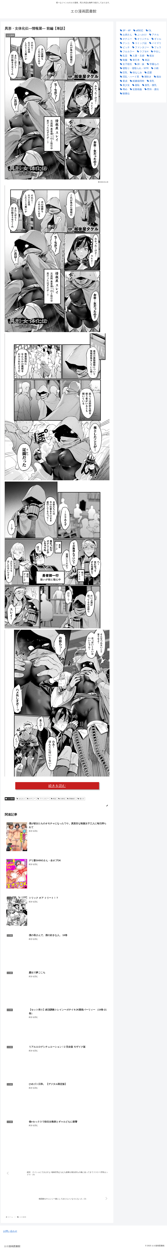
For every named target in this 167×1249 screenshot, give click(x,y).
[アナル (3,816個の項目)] (153, 35)
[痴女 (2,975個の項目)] (157, 77)
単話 (53, 799)
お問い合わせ (10, 1231)
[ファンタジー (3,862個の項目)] (140, 47)
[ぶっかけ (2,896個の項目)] (140, 35)
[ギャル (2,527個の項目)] (155, 39)
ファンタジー (43, 799)
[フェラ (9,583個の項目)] (155, 47)
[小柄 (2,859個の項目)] (154, 68)
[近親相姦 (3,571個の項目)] (135, 89)
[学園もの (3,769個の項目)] (152, 64)
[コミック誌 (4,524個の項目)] (139, 43)
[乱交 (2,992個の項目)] (123, 56)
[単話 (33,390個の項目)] (145, 60)
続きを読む (57, 786)
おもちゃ (21, 799)
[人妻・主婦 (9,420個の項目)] (136, 56)
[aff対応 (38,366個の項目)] (137, 30)
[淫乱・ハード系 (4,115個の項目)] (129, 77)
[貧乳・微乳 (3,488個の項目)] (149, 85)
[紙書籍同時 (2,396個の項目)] (136, 81)
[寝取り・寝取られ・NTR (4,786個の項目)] (134, 68)
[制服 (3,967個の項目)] (123, 60)
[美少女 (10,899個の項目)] (124, 85)
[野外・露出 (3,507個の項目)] (151, 89)
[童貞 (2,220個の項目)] (123, 81)
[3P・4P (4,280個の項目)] (125, 30)
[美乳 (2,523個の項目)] (150, 81)
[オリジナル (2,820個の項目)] (141, 39)
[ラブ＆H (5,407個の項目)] (142, 51)
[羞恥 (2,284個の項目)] (135, 85)
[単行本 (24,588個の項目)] (134, 60)
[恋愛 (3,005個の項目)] (147, 72)
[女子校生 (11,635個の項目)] (125, 64)
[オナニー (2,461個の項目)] (125, 39)
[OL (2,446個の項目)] (148, 30)
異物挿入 (71, 799)
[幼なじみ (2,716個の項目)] (135, 72)
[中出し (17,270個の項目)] (155, 51)
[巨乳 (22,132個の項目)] (123, 72)
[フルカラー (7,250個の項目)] (126, 51)
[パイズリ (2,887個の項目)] (154, 43)
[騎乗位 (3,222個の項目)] (124, 93)
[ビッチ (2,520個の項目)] (124, 47)
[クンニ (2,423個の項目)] (124, 43)
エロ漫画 (9, 799)
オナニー (31, 799)
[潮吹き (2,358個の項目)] (145, 77)
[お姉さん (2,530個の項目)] (125, 35)
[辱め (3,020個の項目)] (123, 89)
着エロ (81, 799)
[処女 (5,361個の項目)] (150, 56)
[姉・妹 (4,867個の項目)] (138, 64)
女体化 (61, 799)
